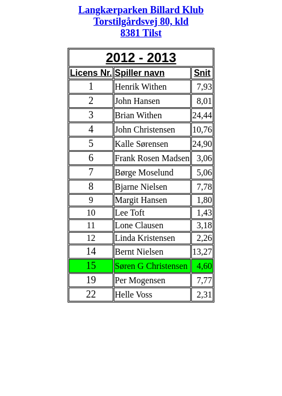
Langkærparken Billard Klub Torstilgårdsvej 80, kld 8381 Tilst (140, 21)
